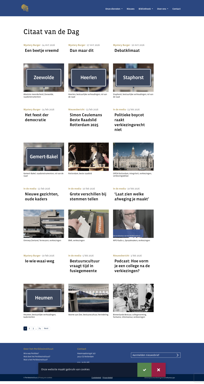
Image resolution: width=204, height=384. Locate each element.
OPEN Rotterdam (120, 173)
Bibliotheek (145, 9)
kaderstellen (29, 317)
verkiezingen (145, 173)
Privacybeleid (108, 378)
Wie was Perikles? (31, 353)
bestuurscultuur (90, 314)
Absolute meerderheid (33, 94)
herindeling (103, 314)
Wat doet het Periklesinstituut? (36, 356)
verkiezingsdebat (121, 176)
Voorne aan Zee (75, 314)
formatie (117, 317)
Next (46, 328)
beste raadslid (85, 173)
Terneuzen (44, 240)
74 (39, 328)
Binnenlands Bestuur (122, 314)
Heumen (27, 314)
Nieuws (130, 9)
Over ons (162, 9)
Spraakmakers (131, 240)
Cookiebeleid (96, 378)
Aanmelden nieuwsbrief (146, 355)
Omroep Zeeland (30, 240)
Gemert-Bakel (29, 173)
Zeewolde (48, 94)
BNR (70, 240)
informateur (127, 317)
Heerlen (72, 94)
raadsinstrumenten (32, 97)
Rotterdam (73, 173)
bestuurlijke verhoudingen (88, 94)
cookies (85, 369)
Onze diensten (113, 9)
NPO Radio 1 (118, 240)
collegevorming (139, 314)
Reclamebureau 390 (168, 377)
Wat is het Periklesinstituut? (35, 360)
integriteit (134, 173)
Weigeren (159, 370)
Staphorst (117, 94)
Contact (176, 9)
